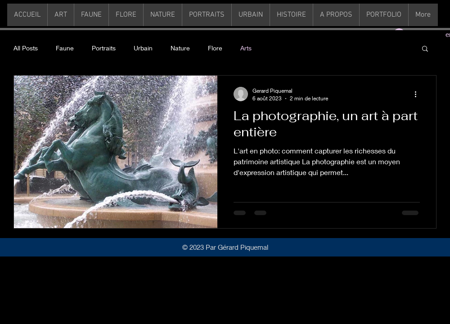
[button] (425, 49)
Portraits (104, 48)
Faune (65, 48)
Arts (246, 48)
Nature (180, 48)
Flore (215, 48)
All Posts (26, 48)
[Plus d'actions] (418, 94)
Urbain (143, 48)
